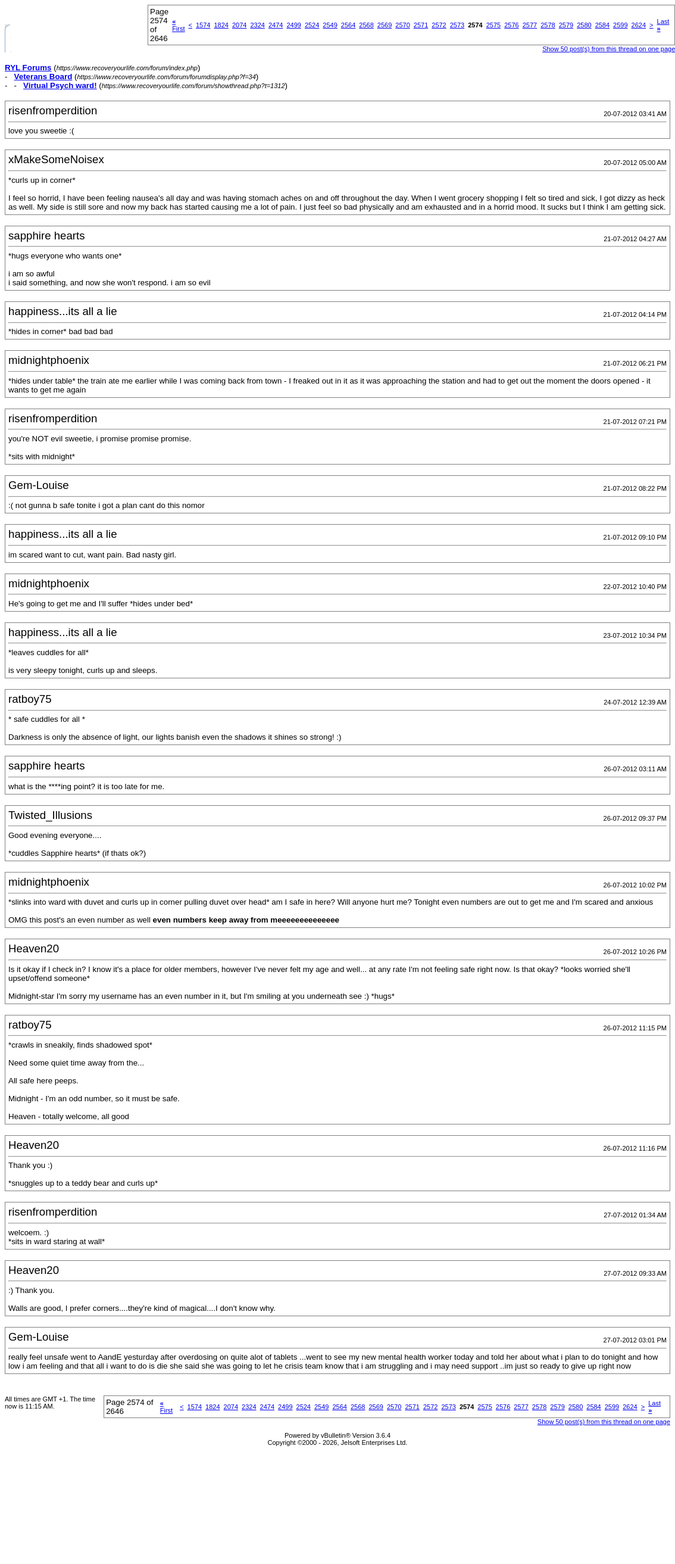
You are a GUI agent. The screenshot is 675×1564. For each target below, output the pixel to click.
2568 (366, 25)
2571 (421, 25)
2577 (530, 25)
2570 (402, 25)
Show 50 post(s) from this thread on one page (604, 1421)
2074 (239, 25)
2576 (511, 25)
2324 (257, 25)
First (178, 25)
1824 (221, 25)
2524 (312, 25)
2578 (547, 25)
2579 (566, 25)
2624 (639, 25)
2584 (602, 25)
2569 (384, 25)
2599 (620, 25)
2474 (275, 25)
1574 (203, 25)
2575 (493, 25)
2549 (330, 25)
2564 (348, 25)
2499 (293, 25)
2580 (584, 25)
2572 (439, 25)
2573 (457, 25)
